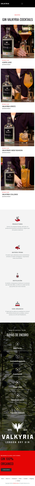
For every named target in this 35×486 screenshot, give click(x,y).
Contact (18, 480)
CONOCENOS (6, 469)
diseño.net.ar (16, 483)
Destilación (14, 478)
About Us (8, 478)
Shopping (32, 478)
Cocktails (26, 478)
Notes (20, 478)
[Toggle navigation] (22, 3)
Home (2, 478)
